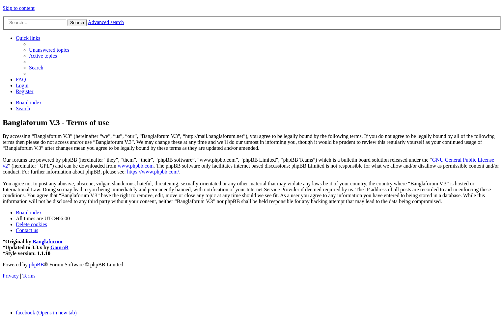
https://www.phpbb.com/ (153, 171)
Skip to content (19, 8)
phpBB (36, 264)
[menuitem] (49, 50)
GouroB (59, 247)
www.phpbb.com (136, 166)
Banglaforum (48, 241)
